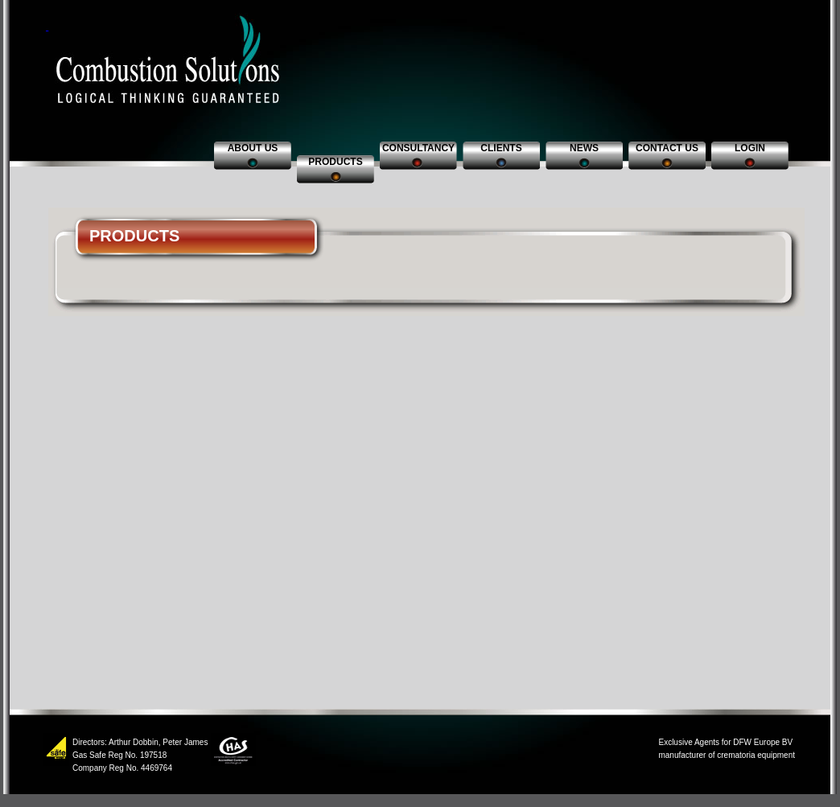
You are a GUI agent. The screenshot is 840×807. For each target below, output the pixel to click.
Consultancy (418, 148)
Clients (500, 148)
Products (335, 161)
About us (253, 148)
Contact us (667, 148)
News (584, 148)
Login (750, 148)
